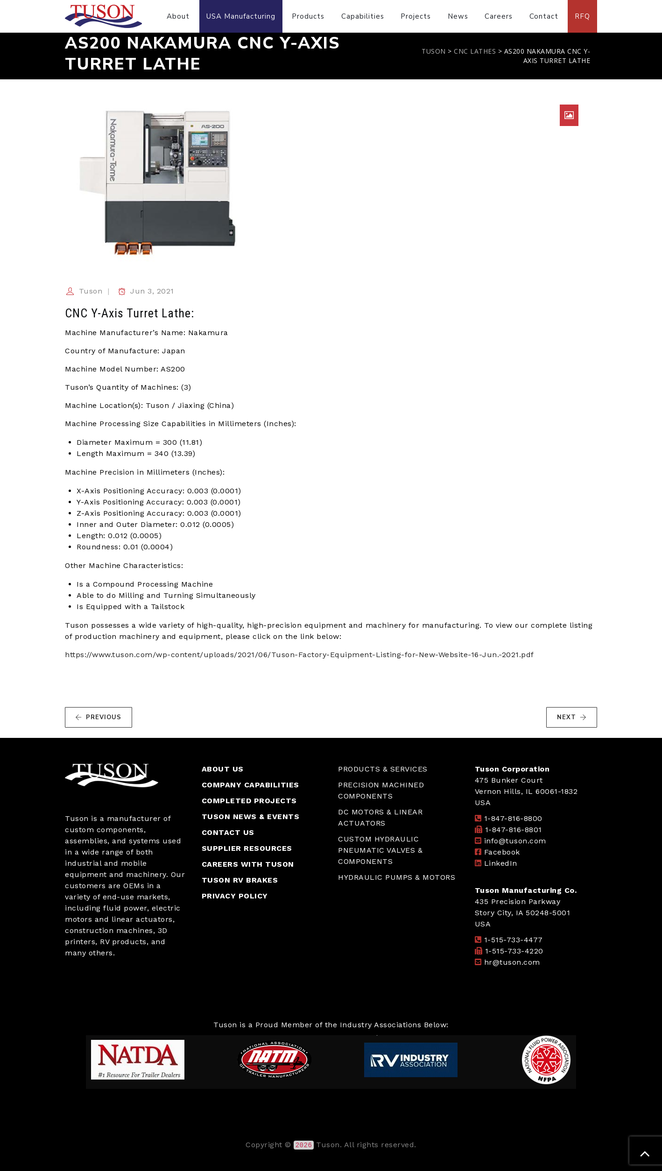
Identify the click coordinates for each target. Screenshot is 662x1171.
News (458, 16)
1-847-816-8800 (513, 818)
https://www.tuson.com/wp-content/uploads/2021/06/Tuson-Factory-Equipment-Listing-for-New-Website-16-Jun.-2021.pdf (299, 654)
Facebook (502, 852)
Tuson (91, 291)
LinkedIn (500, 863)
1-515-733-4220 (514, 951)
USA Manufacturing (240, 16)
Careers (499, 16)
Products (308, 16)
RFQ (582, 16)
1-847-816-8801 (513, 829)
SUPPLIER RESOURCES (247, 848)
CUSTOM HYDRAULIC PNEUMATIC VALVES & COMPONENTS (380, 850)
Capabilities (362, 16)
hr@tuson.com (512, 962)
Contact (543, 16)
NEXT (572, 717)
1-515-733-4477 (513, 939)
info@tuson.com (515, 840)
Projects (416, 16)
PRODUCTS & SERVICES (383, 768)
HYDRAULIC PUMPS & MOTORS (396, 877)
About (178, 16)
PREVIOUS (98, 717)
